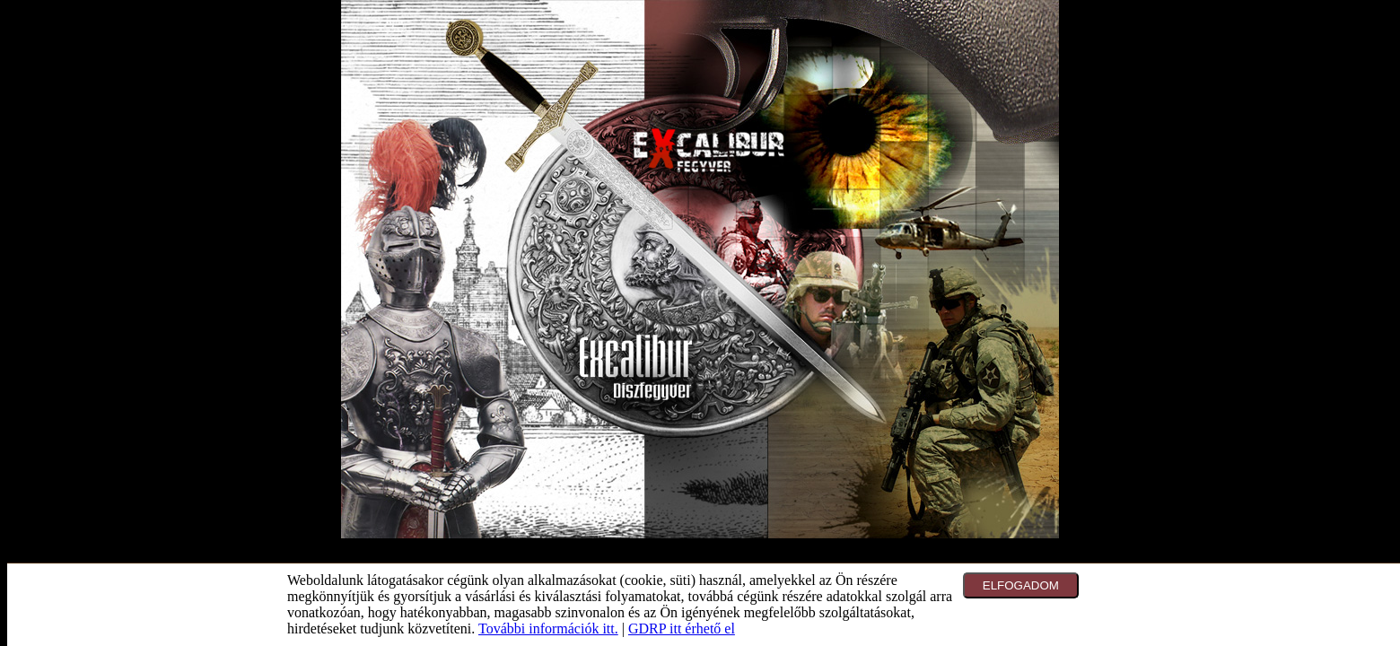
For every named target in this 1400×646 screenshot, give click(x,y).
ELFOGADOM (1021, 585)
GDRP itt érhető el (681, 628)
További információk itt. (548, 628)
